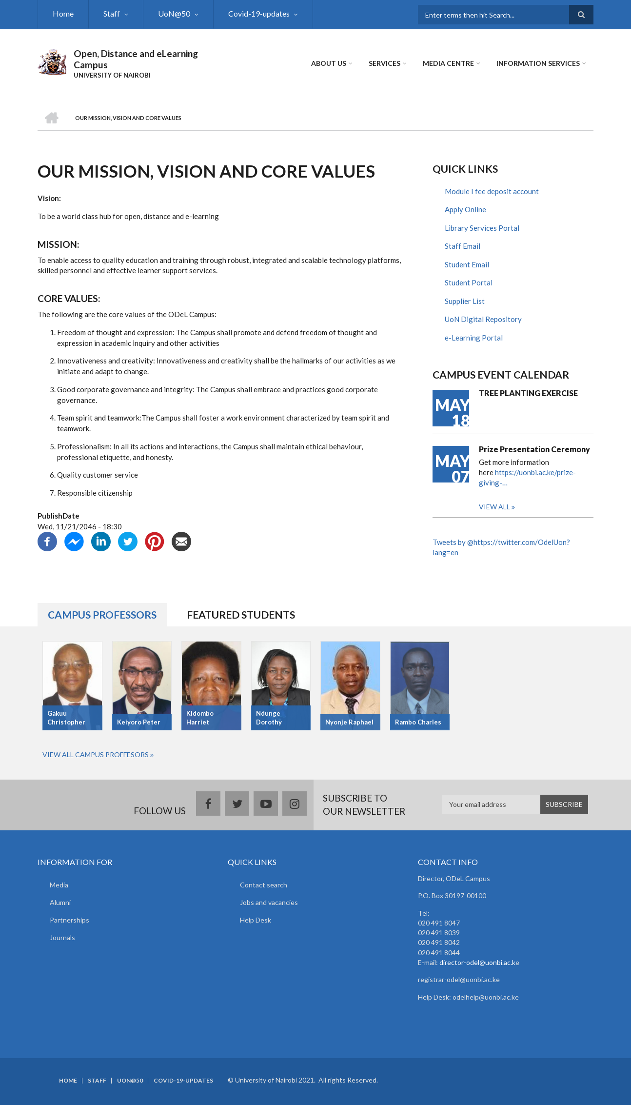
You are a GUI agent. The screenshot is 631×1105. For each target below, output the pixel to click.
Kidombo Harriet (200, 717)
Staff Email (462, 245)
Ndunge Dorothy (269, 717)
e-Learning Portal (474, 337)
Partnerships (69, 920)
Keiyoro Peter (138, 722)
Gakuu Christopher (66, 717)
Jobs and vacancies (269, 902)
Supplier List (465, 301)
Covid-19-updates (259, 13)
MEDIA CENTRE (448, 63)
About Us (328, 63)
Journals (62, 937)
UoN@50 (174, 13)
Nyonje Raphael (349, 722)
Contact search (263, 885)
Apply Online (465, 209)
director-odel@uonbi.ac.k (477, 962)
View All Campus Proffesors (95, 754)
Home (63, 13)
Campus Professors (102, 614)
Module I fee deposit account (492, 191)
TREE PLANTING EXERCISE (528, 393)
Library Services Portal (482, 227)
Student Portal (469, 282)
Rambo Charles (418, 722)
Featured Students (241, 614)
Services (384, 63)
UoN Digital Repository (483, 319)
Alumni (60, 902)
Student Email (467, 264)
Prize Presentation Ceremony (534, 449)
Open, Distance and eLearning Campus (136, 59)
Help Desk (255, 920)
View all (494, 506)
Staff (111, 13)
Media (59, 885)
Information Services (538, 63)
